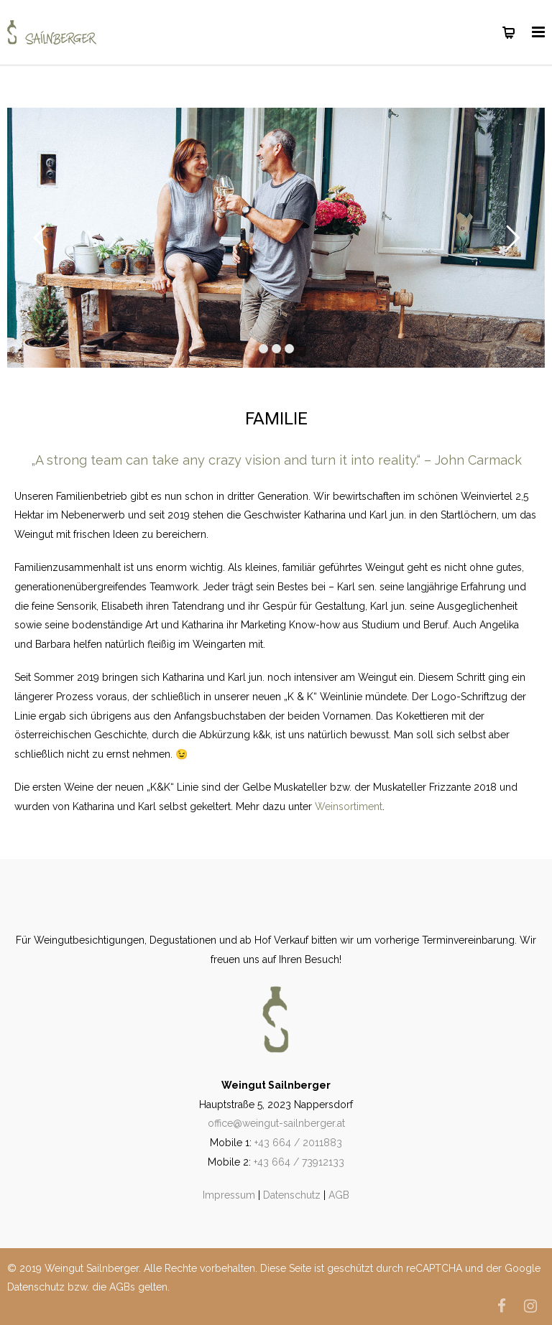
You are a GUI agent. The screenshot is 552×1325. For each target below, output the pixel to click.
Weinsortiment (348, 806)
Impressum (229, 1195)
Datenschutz (292, 1195)
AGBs (122, 1287)
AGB (338, 1195)
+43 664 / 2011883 (298, 1142)
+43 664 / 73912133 (299, 1162)
